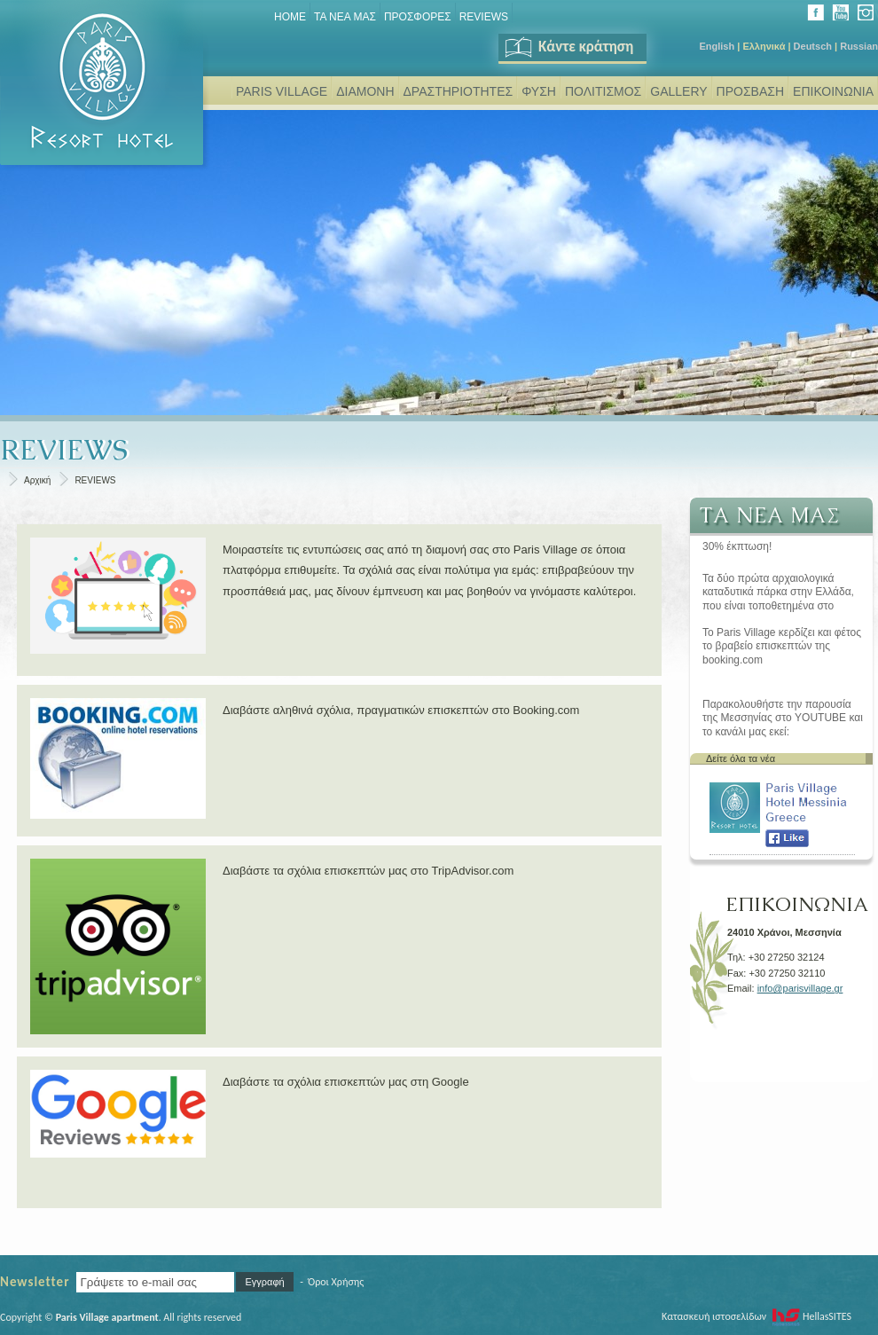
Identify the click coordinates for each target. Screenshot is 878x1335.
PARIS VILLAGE (281, 91)
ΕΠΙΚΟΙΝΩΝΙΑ (833, 91)
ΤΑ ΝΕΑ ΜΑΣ (345, 17)
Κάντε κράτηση (568, 46)
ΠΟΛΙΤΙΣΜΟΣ (603, 91)
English (716, 46)
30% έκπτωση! (737, 546)
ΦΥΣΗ (538, 91)
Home (290, 17)
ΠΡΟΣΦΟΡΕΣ (417, 17)
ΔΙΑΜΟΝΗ (365, 91)
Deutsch (813, 46)
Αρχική (37, 480)
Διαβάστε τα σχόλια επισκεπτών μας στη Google (346, 1081)
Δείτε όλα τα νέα (740, 758)
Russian (859, 46)
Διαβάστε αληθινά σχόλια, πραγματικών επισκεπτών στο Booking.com (401, 710)
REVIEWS (483, 17)
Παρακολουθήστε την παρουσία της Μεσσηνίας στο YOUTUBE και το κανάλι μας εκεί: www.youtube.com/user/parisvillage (785, 718)
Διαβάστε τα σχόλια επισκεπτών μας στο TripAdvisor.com (368, 870)
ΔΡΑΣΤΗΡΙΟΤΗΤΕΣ (458, 91)
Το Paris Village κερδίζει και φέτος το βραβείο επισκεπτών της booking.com (781, 646)
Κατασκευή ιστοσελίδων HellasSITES (756, 1316)
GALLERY (678, 91)
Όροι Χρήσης (336, 1282)
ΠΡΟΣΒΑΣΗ (750, 91)
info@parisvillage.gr (800, 988)
